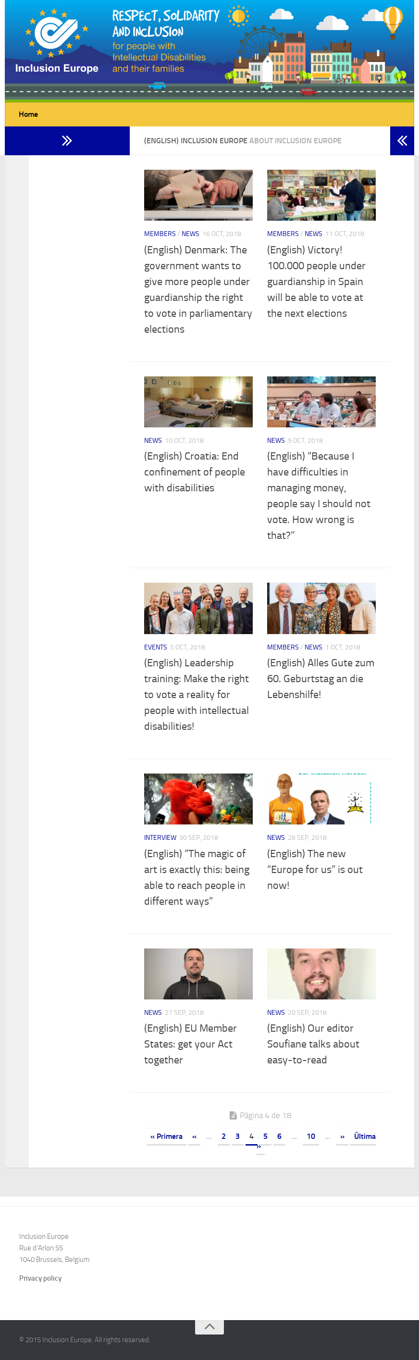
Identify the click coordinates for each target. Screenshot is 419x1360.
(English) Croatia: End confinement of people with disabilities (194, 472)
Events (155, 647)
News (190, 234)
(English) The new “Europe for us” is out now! (315, 870)
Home (28, 114)
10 (311, 1136)
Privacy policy (40, 1278)
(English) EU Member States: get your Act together (190, 1044)
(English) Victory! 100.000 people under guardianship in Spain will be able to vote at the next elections (316, 282)
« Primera (166, 1136)
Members (160, 234)
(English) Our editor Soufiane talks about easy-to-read (313, 1044)
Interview (160, 838)
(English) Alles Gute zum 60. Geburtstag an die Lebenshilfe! (320, 679)
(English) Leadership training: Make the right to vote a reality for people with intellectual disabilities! (196, 695)
